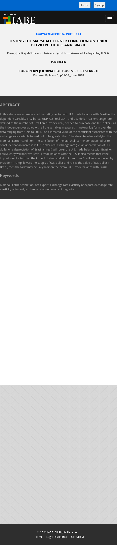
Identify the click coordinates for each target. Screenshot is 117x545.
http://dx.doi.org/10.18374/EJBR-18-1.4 (58, 33)
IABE (50, 532)
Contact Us (78, 537)
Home (39, 537)
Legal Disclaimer (56, 537)
